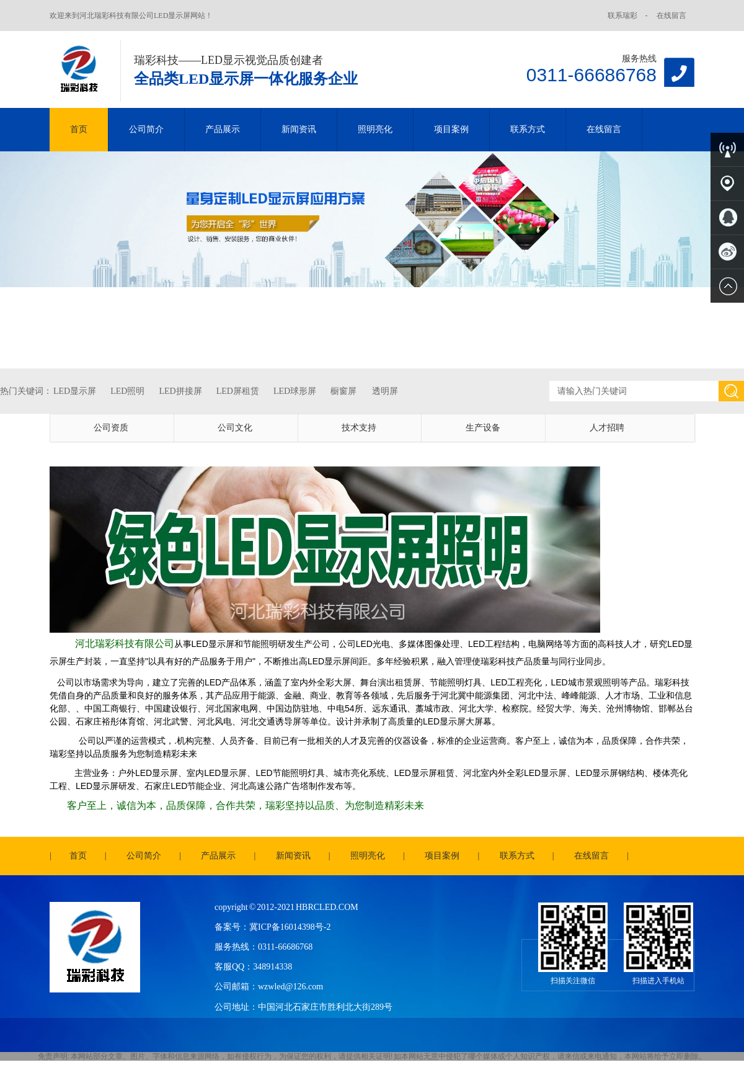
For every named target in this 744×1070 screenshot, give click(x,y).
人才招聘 (607, 427)
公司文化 (235, 427)
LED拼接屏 (180, 391)
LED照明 (127, 391)
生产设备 (483, 427)
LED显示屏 (74, 391)
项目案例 (451, 129)
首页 (78, 129)
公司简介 (146, 129)
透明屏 (385, 391)
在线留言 (671, 15)
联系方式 (527, 129)
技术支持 (359, 427)
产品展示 (222, 129)
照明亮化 (375, 129)
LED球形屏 (294, 391)
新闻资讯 (298, 129)
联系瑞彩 (622, 15)
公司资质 (111, 427)
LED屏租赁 (237, 391)
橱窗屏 (343, 391)
